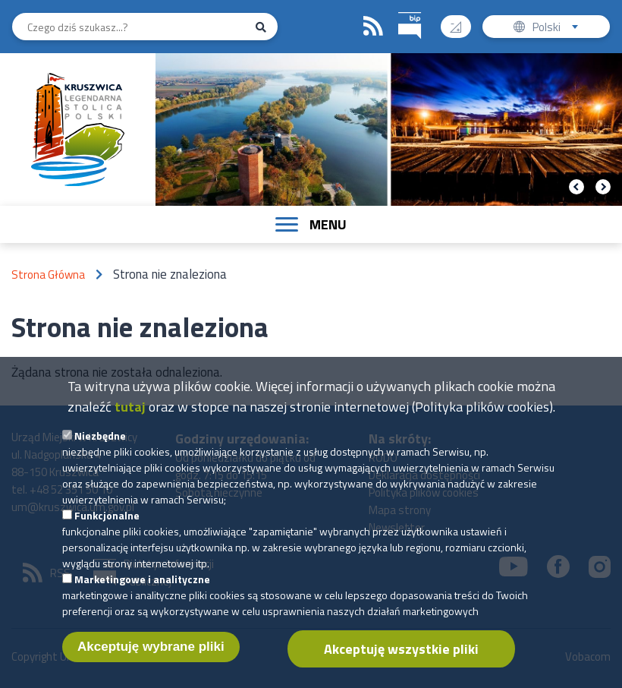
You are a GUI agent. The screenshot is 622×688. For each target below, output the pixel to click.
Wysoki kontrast (461, 21)
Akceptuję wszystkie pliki (401, 664)
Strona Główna (48, 274)
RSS (373, 26)
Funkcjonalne (107, 530)
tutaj (130, 422)
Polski (558, 28)
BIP (398, 10)
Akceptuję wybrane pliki (151, 662)
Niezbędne (100, 451)
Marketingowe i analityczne (142, 594)
